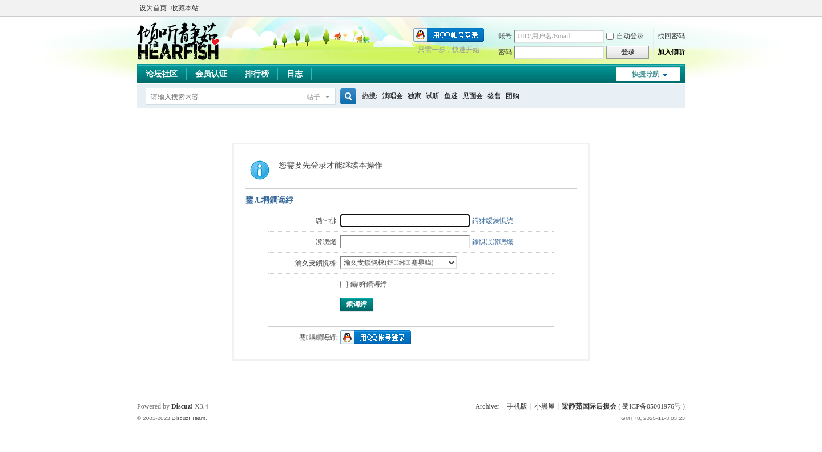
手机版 (517, 406)
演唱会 (392, 96)
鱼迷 (451, 96)
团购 (512, 96)
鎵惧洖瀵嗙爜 (492, 242)
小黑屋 (544, 406)
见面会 (472, 96)
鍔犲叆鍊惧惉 (492, 221)
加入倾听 (671, 52)
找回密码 (671, 36)
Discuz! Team (188, 418)
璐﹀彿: (327, 221)
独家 (414, 96)
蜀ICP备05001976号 (651, 406)
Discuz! (182, 406)
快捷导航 (645, 74)
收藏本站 (185, 8)
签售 (494, 96)
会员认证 (211, 74)
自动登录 (625, 36)
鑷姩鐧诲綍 (363, 284)
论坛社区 (162, 74)
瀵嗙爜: (327, 242)
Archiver (487, 406)
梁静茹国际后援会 (589, 406)
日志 (295, 74)
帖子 (313, 97)
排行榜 (257, 74)
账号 (505, 36)
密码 (505, 52)
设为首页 (153, 8)
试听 (433, 96)
